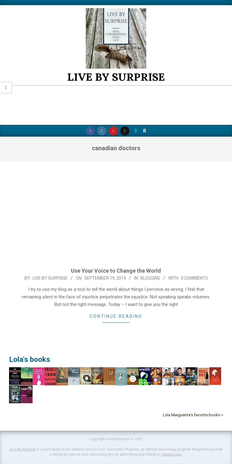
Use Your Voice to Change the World (116, 271)
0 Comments (194, 278)
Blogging (150, 278)
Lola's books (29, 359)
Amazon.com (171, 454)
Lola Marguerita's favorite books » (193, 414)
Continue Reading (116, 316)
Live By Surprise (22, 449)
